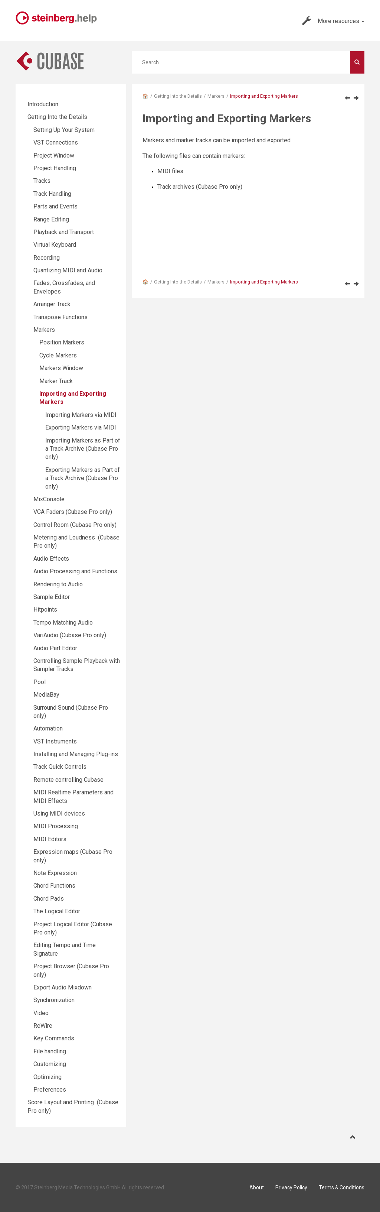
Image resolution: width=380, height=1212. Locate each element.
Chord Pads (48, 898)
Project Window (53, 155)
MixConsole (49, 499)
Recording (46, 257)
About (256, 1187)
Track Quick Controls (59, 766)
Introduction (42, 104)
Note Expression (55, 872)
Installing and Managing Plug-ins (75, 754)
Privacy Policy (291, 1187)
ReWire (42, 1025)
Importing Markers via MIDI (81, 414)
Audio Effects (51, 558)
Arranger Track (52, 304)
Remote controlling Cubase (68, 779)
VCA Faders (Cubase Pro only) (72, 511)
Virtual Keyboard (54, 244)
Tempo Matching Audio (63, 622)
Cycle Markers (58, 355)
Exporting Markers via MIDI (80, 427)
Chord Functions (54, 885)
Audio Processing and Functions (75, 571)
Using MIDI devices (59, 813)
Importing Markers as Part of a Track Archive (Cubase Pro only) (82, 449)
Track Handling (52, 193)
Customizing (49, 1063)
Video (41, 1013)
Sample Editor (51, 596)
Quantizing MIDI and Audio (67, 270)
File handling (49, 1051)
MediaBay (46, 694)
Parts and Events (55, 206)
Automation (48, 728)
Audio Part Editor (55, 648)
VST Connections (55, 142)
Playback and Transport (63, 232)
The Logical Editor (56, 911)
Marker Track (56, 381)
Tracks (41, 180)
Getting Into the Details (178, 96)
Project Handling (54, 168)
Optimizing (47, 1076)
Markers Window (61, 368)
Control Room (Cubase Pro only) (75, 524)
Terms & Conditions (341, 1187)
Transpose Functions (60, 317)
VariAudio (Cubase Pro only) (69, 635)
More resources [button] (333, 20)
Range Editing (51, 219)
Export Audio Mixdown (62, 987)
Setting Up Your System (64, 129)
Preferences (49, 1089)
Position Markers (61, 342)
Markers (216, 96)
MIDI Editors (49, 839)
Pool (39, 682)
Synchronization (54, 1000)
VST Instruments (55, 741)
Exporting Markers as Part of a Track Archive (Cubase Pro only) (82, 478)
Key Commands (53, 1038)
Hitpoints (45, 609)
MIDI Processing (55, 826)
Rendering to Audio (58, 584)
